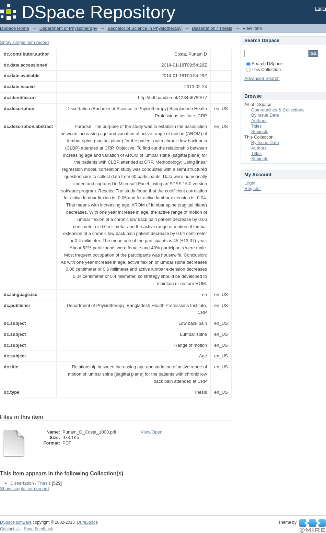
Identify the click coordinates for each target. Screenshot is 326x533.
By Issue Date (265, 115)
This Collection (263, 69)
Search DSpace (264, 63)
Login (320, 8)
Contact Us (10, 528)
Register (252, 188)
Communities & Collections (277, 109)
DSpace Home (14, 28)
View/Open (151, 432)
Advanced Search (262, 78)
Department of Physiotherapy (68, 28)
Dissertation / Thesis (212, 28)
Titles (256, 126)
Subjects (259, 131)
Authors (259, 120)
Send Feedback (38, 528)
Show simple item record (24, 42)
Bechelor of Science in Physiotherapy (144, 28)
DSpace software (16, 522)
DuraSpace (87, 522)
